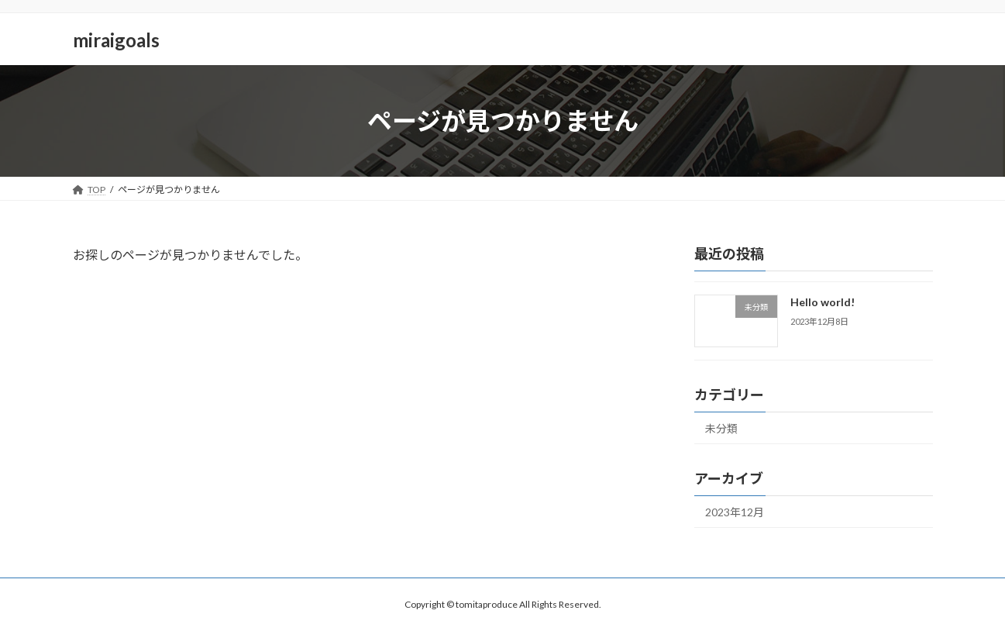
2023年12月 (734, 512)
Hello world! (822, 302)
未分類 (721, 428)
